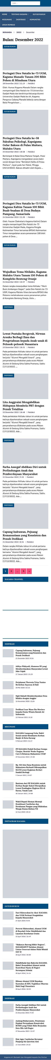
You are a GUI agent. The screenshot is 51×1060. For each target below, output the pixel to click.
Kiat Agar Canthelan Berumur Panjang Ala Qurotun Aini (29, 1040)
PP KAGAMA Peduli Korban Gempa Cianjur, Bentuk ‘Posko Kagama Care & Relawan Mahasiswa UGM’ (31, 751)
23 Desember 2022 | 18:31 (14, 347)
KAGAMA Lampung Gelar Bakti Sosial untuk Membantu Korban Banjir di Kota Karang (30, 735)
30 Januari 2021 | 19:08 (24, 793)
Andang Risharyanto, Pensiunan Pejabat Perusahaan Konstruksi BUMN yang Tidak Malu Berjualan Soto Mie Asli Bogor (31, 1024)
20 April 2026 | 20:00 (23, 955)
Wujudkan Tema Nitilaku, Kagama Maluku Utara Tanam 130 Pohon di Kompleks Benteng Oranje (25, 275)
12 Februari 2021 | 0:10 (24, 717)
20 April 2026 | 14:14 (23, 973)
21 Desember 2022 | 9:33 (13, 477)
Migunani (7, 19)
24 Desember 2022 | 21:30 (14, 217)
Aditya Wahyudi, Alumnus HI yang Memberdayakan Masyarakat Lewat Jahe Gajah (32, 668)
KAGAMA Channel (14, 579)
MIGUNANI (10, 726)
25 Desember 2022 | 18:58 (14, 151)
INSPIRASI (10, 644)
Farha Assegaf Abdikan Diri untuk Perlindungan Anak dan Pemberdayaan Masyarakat (24, 470)
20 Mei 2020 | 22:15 (23, 687)
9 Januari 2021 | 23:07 (24, 775)
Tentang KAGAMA (19, 14)
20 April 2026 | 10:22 (23, 989)
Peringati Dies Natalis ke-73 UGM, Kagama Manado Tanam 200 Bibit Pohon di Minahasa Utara (25, 77)
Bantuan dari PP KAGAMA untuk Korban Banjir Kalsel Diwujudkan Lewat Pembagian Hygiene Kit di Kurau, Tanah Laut (31, 787)
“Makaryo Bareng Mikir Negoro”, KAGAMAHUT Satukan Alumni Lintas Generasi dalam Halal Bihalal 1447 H (32, 948)
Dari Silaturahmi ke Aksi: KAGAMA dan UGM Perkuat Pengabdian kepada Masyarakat (31, 915)
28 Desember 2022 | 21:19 (14, 83)
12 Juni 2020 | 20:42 (23, 812)
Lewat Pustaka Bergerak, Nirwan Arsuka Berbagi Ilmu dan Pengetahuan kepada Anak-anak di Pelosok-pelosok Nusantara (25, 339)
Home (4, 14)
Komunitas (35, 19)
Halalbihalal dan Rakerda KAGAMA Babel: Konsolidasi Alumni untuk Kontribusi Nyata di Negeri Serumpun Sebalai (31, 966)
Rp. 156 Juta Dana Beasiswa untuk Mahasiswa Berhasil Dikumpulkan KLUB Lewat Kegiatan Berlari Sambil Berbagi (31, 769)
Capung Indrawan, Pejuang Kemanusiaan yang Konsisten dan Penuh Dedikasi (24, 535)
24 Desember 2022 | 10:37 (14, 281)
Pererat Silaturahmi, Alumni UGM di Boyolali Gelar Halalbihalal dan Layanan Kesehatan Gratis (31, 931)
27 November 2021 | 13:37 (25, 1031)
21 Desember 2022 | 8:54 (13, 541)
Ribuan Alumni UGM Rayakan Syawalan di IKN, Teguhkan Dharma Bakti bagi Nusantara (32, 983)
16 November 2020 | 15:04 (25, 701)
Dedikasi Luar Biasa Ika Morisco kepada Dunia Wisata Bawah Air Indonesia (30, 712)
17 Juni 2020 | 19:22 (23, 1044)
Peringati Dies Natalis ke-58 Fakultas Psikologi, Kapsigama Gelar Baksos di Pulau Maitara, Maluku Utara (22, 143)
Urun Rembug (8, 25)
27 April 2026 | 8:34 (23, 920)
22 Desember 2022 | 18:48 (14, 412)
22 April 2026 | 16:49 (23, 936)
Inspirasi (21, 19)
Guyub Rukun (39, 14)
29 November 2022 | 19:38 (25, 757)
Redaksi (31, 83)
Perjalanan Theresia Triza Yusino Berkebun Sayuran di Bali (31, 683)
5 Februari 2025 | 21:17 (24, 741)
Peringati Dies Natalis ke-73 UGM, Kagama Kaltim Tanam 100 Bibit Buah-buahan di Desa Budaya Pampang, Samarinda (25, 209)
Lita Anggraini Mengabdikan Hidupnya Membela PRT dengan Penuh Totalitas (23, 405)
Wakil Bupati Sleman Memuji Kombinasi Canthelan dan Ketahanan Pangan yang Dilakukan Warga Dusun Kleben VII (31, 805)
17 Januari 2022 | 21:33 (24, 674)
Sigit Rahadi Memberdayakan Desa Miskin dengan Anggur (31, 697)
